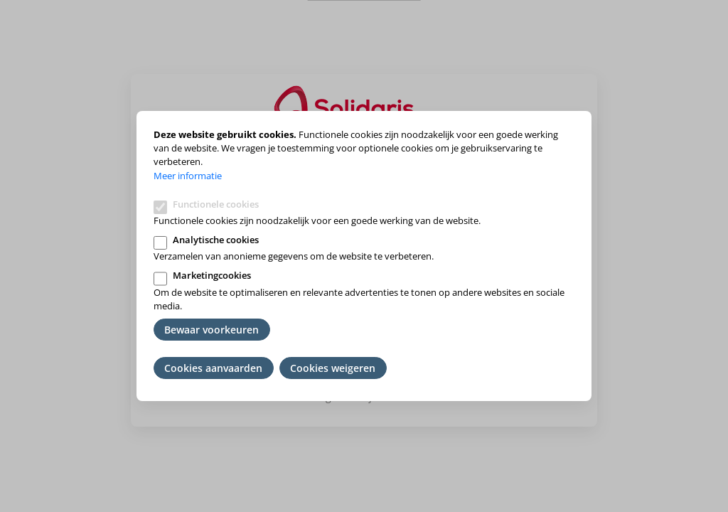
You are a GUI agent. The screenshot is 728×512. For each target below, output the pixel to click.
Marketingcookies (212, 275)
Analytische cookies (216, 239)
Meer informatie (188, 175)
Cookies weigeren (332, 368)
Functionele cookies (216, 204)
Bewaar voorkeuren (211, 329)
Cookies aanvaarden (213, 368)
